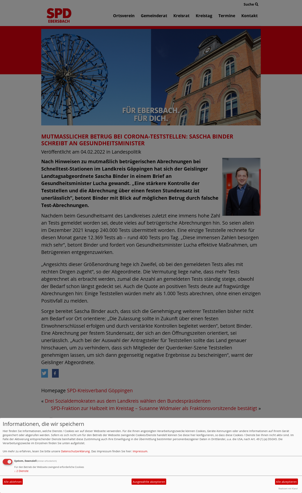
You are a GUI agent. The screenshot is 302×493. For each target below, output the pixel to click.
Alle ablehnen (13, 482)
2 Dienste (21, 471)
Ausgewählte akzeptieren (149, 482)
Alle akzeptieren (286, 482)
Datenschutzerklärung (75, 451)
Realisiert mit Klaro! (288, 488)
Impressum (140, 451)
